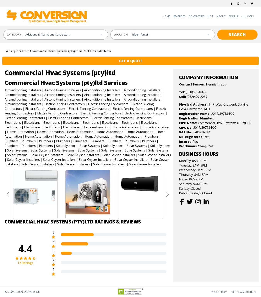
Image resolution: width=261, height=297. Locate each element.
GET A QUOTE (130, 60)
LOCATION (120, 34)
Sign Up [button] (234, 16)
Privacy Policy (218, 292)
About (221, 16)
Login (250, 16)
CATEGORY (14, 34)
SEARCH (237, 34)
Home (166, 16)
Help (211, 16)
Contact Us (197, 16)
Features (179, 16)
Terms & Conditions (244, 292)
